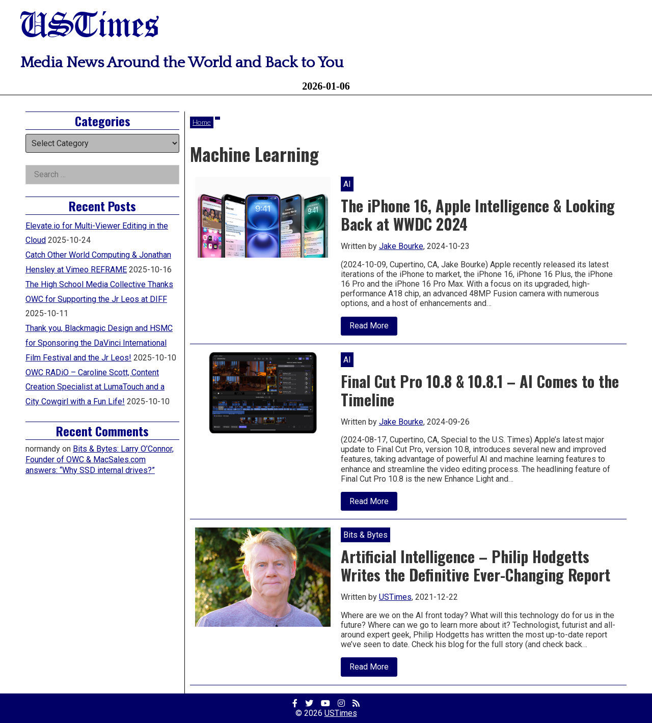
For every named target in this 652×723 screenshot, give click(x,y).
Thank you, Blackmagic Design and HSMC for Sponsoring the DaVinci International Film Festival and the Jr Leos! (99, 343)
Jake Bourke (401, 246)
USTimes (89, 26)
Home (202, 122)
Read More (373, 328)
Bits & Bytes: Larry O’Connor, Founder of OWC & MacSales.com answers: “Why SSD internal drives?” (99, 459)
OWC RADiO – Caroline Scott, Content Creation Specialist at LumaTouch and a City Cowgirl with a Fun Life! (95, 387)
